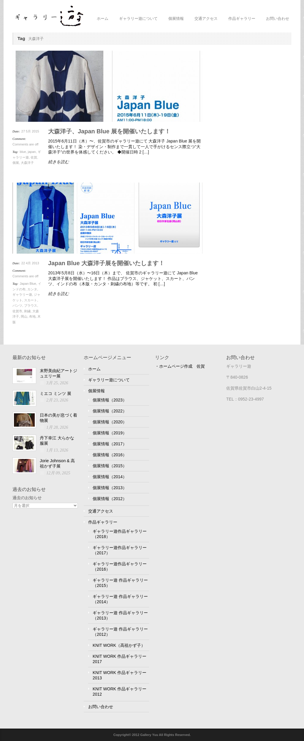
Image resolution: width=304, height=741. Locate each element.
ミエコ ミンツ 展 (55, 393)
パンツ (17, 305)
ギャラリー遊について (138, 18)
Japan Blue (28, 283)
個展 (15, 162)
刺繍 (27, 311)
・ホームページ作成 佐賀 (180, 366)
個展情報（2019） (110, 432)
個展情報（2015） (110, 465)
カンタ (32, 289)
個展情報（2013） (110, 487)
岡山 (24, 316)
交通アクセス (206, 18)
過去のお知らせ (27, 497)
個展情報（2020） (110, 422)
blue (23, 151)
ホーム (102, 18)
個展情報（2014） (110, 476)
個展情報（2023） (110, 400)
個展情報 (176, 18)
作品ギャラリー (241, 18)
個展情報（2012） (110, 498)
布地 (32, 316)
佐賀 (34, 157)
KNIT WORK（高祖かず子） (119, 645)
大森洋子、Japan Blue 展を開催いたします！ (109, 131)
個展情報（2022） (110, 411)
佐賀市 (17, 311)
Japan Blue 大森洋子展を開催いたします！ (106, 263)
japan (32, 151)
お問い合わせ (277, 18)
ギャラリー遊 (22, 294)
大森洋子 (27, 162)
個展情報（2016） (110, 454)
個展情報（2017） (110, 443)
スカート (30, 300)
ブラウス (30, 305)
